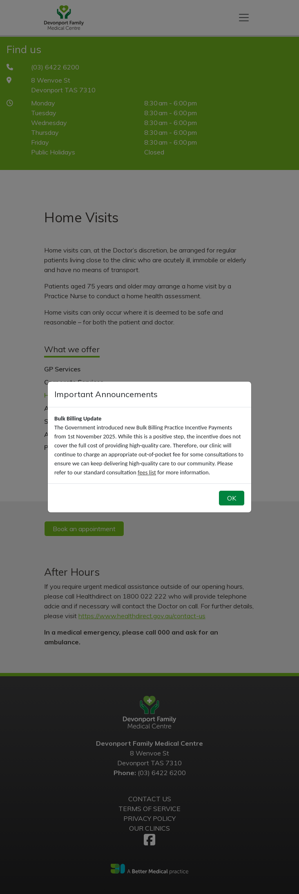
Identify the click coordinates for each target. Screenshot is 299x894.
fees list (147, 472)
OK (231, 498)
